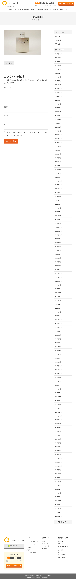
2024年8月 (58, 104)
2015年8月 (58, 497)
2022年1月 (58, 223)
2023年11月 (58, 138)
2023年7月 (58, 154)
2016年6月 (58, 481)
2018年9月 (58, 377)
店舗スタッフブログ (60, 36)
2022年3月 (58, 215)
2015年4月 (58, 512)
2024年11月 (58, 92)
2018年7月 (58, 385)
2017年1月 (58, 454)
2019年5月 (58, 346)
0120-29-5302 (47, 3)
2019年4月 (58, 350)
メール (7, 115)
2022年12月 (58, 181)
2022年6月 (58, 204)
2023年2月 (58, 173)
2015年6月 (58, 504)
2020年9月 (58, 285)
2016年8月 (58, 473)
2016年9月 (58, 470)
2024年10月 (58, 96)
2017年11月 (58, 416)
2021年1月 (58, 269)
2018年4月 (58, 396)
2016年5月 (58, 485)
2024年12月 (58, 88)
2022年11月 (58, 185)
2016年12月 (58, 458)
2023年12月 (58, 134)
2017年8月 (58, 427)
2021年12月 (58, 227)
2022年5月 (58, 208)
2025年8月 (58, 57)
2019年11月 (58, 323)
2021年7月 (58, 246)
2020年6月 (58, 296)
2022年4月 (58, 212)
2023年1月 (58, 177)
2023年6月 (58, 158)
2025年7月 (58, 61)
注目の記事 (58, 40)
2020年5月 (58, 300)
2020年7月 (58, 292)
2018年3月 (58, 400)
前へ (10, 63)
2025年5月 (58, 69)
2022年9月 (58, 192)
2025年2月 (58, 81)
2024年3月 (58, 123)
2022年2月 (58, 219)
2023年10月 (58, 142)
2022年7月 (58, 200)
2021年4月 (58, 258)
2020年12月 (58, 273)
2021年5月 (58, 254)
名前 (6, 107)
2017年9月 (58, 423)
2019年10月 (58, 327)
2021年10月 (58, 235)
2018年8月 (58, 381)
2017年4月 (58, 443)
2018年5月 (58, 393)
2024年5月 (58, 115)
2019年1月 (58, 362)
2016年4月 (58, 489)
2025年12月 (58, 54)
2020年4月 (58, 304)
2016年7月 (58, 477)
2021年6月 (58, 250)
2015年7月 (58, 500)
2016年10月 (58, 466)
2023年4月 (58, 165)
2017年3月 (58, 446)
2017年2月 (58, 450)
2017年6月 (58, 435)
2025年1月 (58, 84)
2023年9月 (58, 146)
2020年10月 (58, 281)
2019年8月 (58, 335)
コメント (7, 87)
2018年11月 (58, 369)
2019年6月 (58, 342)
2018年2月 (58, 404)
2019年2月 (58, 358)
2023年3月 (58, 169)
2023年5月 (58, 161)
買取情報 (57, 44)
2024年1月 (58, 131)
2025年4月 (58, 73)
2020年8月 (58, 289)
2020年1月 (58, 316)
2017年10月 (58, 419)
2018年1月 (58, 408)
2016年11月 (58, 462)
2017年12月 (58, 412)
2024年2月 (58, 127)
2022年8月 (58, 196)
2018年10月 (58, 373)
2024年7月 (58, 108)
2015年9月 (58, 493)
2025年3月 (58, 77)
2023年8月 (58, 150)
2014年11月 (58, 516)
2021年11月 (58, 231)
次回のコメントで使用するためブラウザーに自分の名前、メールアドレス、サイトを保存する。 (26, 134)
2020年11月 (58, 277)
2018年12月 (58, 366)
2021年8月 (58, 242)
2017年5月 (58, 439)
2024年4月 (58, 119)
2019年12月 (58, 319)
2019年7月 (58, 339)
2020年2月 (58, 312)
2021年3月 (58, 262)
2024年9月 (58, 100)
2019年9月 (58, 331)
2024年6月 (58, 111)
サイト (6, 124)
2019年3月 (58, 354)
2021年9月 (58, 238)
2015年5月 (58, 508)
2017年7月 (58, 431)
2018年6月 (58, 389)
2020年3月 (58, 308)
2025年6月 (58, 65)
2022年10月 (58, 188)
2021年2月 (58, 265)
